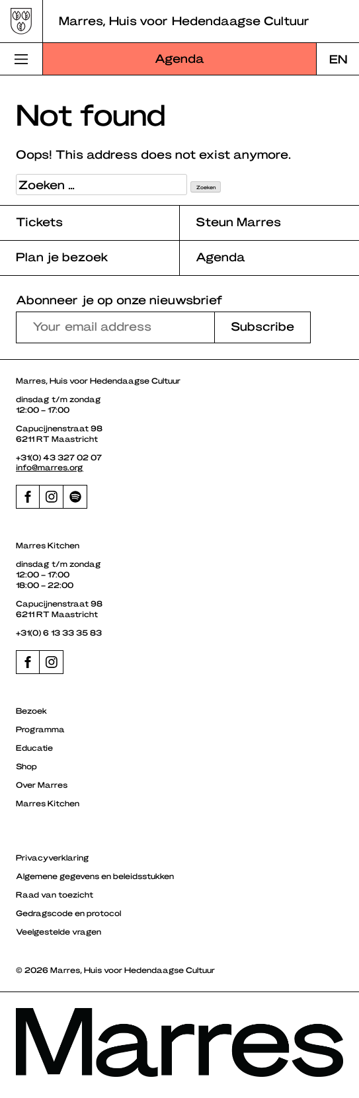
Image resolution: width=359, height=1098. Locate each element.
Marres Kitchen (47, 803)
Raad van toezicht (54, 894)
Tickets (39, 221)
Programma (40, 729)
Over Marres (41, 784)
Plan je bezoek (62, 256)
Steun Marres (238, 221)
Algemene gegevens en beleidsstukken (95, 875)
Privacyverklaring (52, 857)
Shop (26, 766)
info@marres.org (49, 467)
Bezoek (31, 710)
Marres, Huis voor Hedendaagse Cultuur (184, 20)
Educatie (34, 747)
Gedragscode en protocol (68, 912)
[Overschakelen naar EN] (338, 59)
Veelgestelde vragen (58, 931)
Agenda (179, 58)
